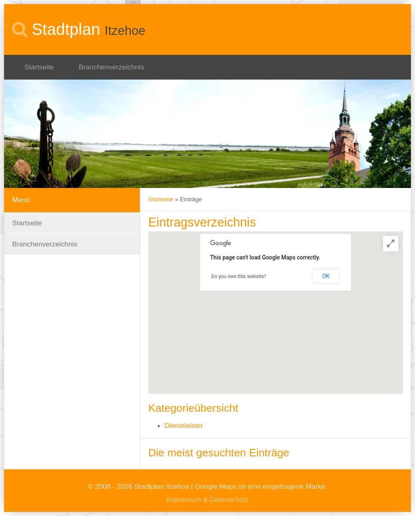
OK (325, 276)
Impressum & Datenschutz (207, 499)
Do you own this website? (238, 276)
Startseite (39, 67)
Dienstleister (184, 425)
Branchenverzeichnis (111, 67)
